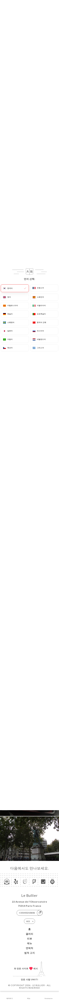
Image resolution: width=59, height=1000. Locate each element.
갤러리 (29, 933)
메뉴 (29, 943)
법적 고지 (29, 952)
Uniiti (34, 979)
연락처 (29, 948)
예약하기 (9, 995)
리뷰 (29, 938)
